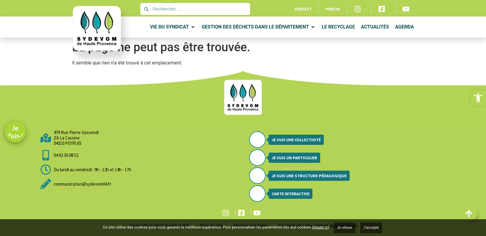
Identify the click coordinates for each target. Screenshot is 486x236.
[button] (478, 98)
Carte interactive (290, 193)
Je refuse (344, 228)
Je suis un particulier (294, 157)
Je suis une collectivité (296, 139)
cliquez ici (320, 227)
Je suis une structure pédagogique (309, 175)
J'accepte (371, 228)
